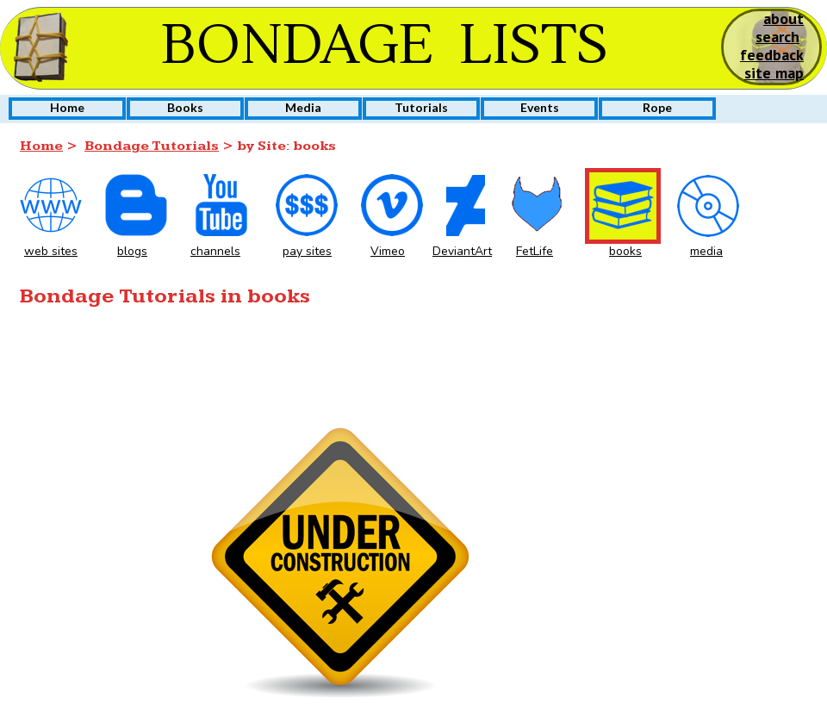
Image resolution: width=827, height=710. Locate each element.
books (625, 251)
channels (215, 251)
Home (41, 146)
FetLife (534, 251)
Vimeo (387, 251)
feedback (772, 55)
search (777, 37)
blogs (132, 251)
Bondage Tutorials (151, 146)
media (706, 251)
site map (774, 73)
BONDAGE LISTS (384, 45)
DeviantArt (462, 251)
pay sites (307, 251)
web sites (51, 251)
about (783, 18)
